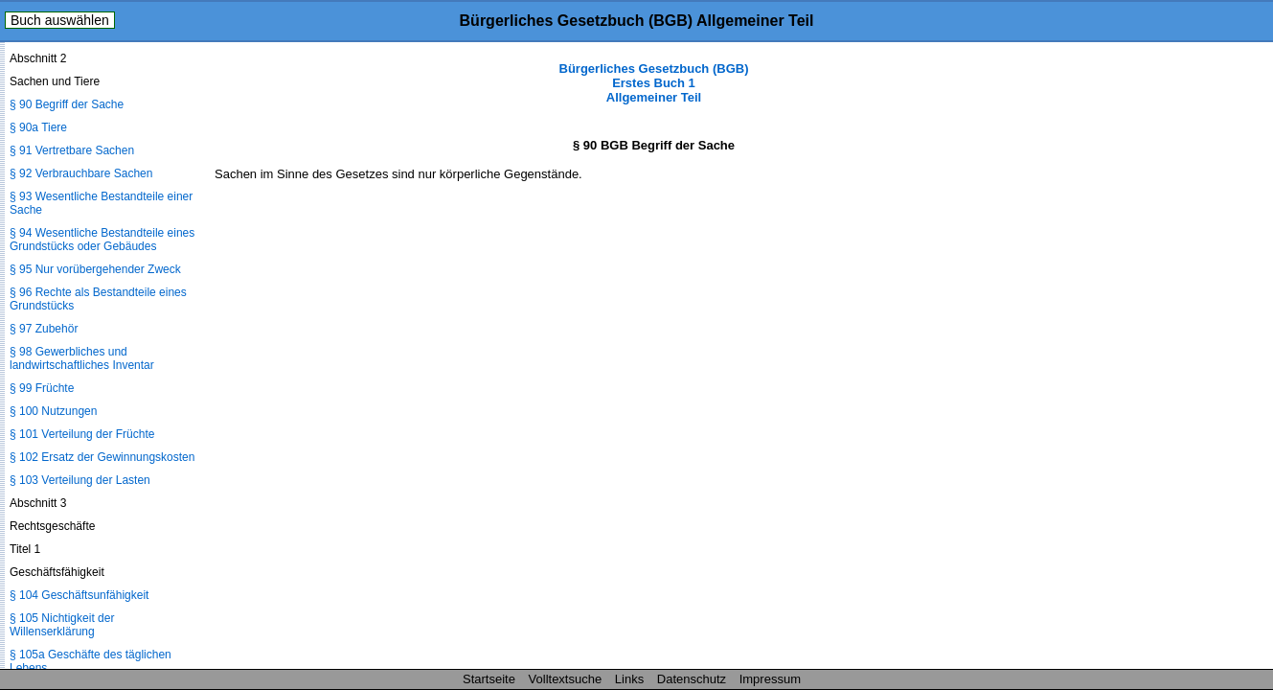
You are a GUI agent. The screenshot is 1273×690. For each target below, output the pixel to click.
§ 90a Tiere (38, 127)
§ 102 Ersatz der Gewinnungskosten (102, 457)
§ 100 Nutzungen (53, 411)
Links (629, 679)
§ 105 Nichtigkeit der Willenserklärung (62, 624)
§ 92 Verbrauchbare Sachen (81, 173)
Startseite (489, 679)
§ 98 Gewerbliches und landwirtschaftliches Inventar (82, 358)
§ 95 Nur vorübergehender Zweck (95, 269)
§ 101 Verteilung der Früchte (82, 434)
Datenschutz (691, 679)
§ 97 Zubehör (44, 328)
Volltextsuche (565, 679)
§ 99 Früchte (42, 388)
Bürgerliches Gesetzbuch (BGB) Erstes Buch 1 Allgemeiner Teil (654, 82)
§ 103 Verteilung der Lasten (80, 480)
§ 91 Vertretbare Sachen (72, 150)
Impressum (770, 679)
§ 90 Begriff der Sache (67, 104)
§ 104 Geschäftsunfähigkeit (79, 595)
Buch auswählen (60, 20)
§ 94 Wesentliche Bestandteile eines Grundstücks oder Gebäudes (102, 239)
